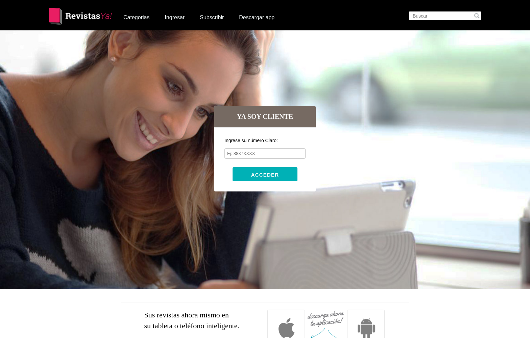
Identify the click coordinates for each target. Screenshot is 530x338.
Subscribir (212, 17)
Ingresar (175, 17)
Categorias (136, 17)
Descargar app (256, 17)
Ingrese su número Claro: (251, 140)
